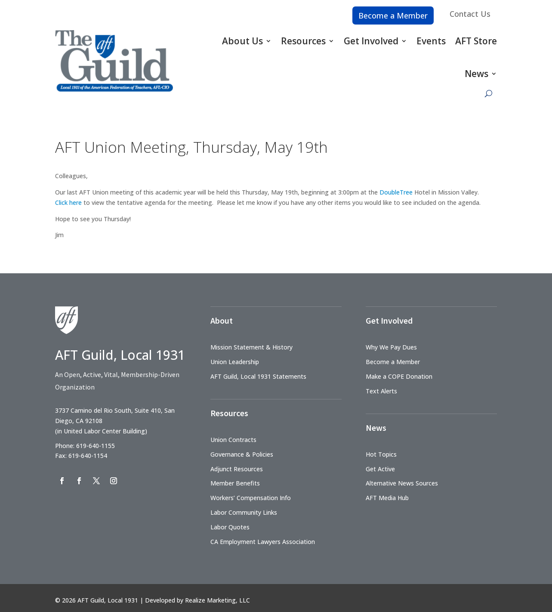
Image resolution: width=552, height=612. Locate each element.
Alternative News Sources (402, 483)
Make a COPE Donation (399, 376)
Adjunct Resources (236, 469)
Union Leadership (234, 362)
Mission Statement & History (251, 347)
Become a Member (393, 15)
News (476, 74)
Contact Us (470, 14)
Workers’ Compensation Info (250, 498)
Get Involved (371, 41)
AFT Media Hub (387, 498)
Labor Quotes (230, 527)
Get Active (380, 469)
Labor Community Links (243, 512)
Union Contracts (233, 440)
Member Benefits (235, 483)
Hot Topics (381, 454)
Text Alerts (381, 391)
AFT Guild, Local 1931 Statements (258, 376)
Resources (303, 41)
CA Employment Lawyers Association (262, 542)
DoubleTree (396, 192)
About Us (242, 41)
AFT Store (476, 41)
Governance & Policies (241, 454)
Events (431, 41)
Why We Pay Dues (391, 347)
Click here (68, 202)
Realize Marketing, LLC (217, 600)
